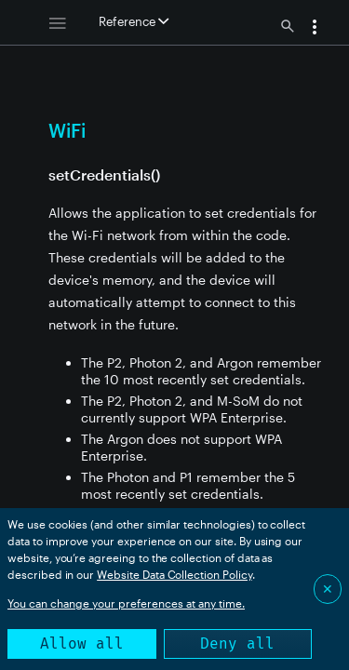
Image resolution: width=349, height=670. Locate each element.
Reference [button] (133, 21)
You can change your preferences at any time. (126, 603)
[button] (314, 29)
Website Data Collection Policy (174, 574)
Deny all (237, 643)
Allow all (82, 643)
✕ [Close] (327, 588)
